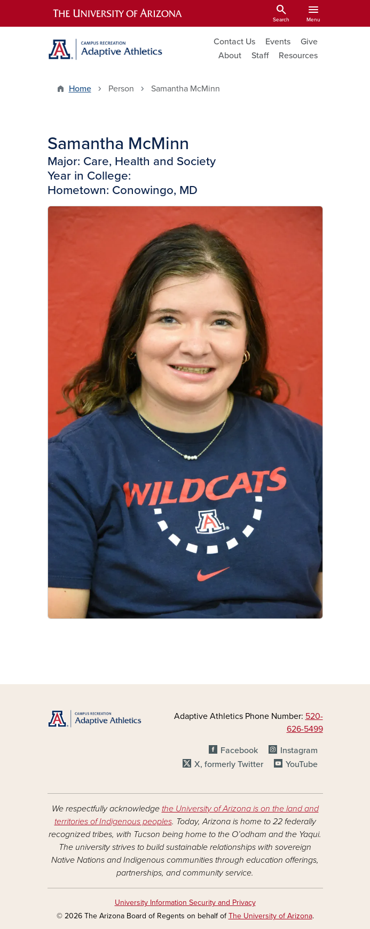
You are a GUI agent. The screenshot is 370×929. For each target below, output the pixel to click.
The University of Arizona (270, 915)
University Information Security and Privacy (185, 902)
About (229, 55)
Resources (298, 55)
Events (277, 41)
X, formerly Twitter (228, 764)
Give (309, 41)
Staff (260, 55)
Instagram (299, 750)
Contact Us (234, 41)
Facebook (239, 750)
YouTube (302, 764)
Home (80, 88)
